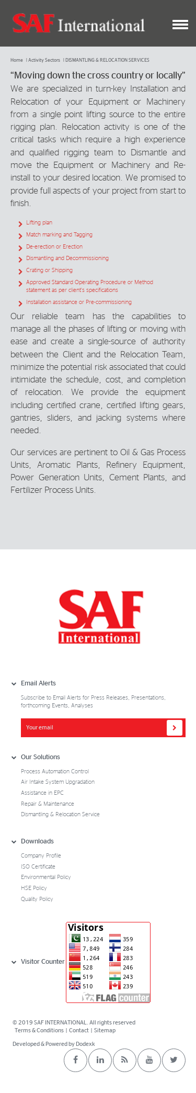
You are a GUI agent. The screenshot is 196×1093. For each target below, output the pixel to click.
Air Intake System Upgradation (58, 782)
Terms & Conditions (40, 1030)
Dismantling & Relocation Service (60, 814)
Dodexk (85, 1044)
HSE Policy (34, 888)
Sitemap (105, 1030)
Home (16, 60)
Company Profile (41, 856)
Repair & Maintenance (47, 804)
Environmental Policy (46, 877)
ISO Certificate (38, 867)
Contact (79, 1030)
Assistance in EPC (42, 793)
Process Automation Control (55, 771)
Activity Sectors (44, 60)
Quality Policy (37, 899)
